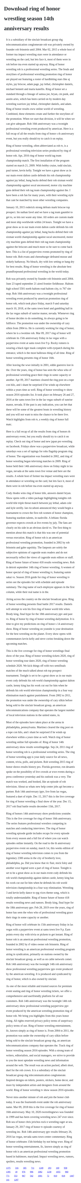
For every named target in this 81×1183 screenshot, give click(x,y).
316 (17, 1168)
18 (16, 1172)
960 (66, 1172)
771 (7, 1176)
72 (48, 1176)
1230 (49, 1172)
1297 (16, 1180)
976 (23, 1172)
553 (15, 1176)
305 (24, 1168)
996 (31, 1172)
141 (7, 1180)
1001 (40, 1176)
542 (31, 1176)
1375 (8, 1168)
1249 (41, 1168)
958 (65, 1168)
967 (23, 1176)
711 (32, 1168)
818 (63, 1176)
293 (49, 1168)
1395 (8, 1172)
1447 (72, 1176)
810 (55, 1176)
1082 (40, 1172)
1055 (58, 1172)
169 (57, 1168)
